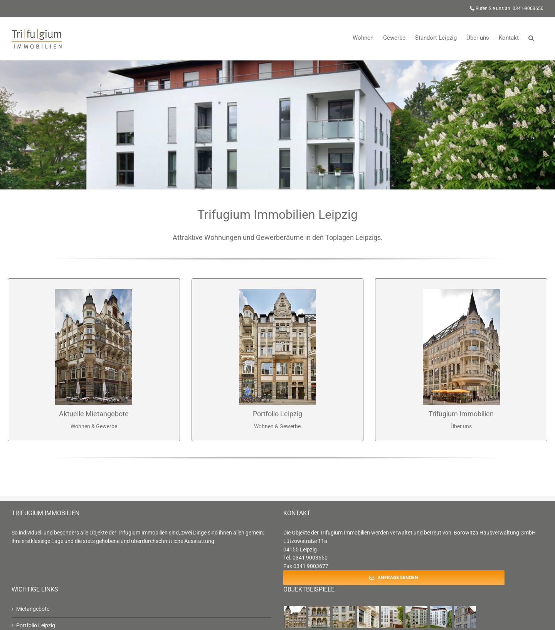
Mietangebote (32, 609)
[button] (531, 37)
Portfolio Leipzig (35, 625)
